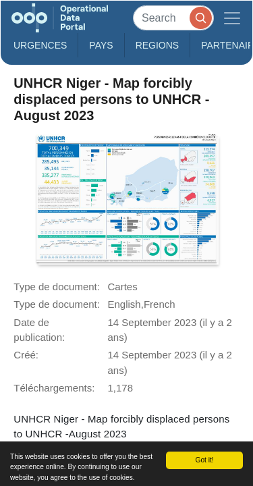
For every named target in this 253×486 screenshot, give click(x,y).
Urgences (40, 45)
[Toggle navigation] (232, 18)
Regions (157, 45)
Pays (101, 45)
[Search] (173, 17)
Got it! (204, 460)
